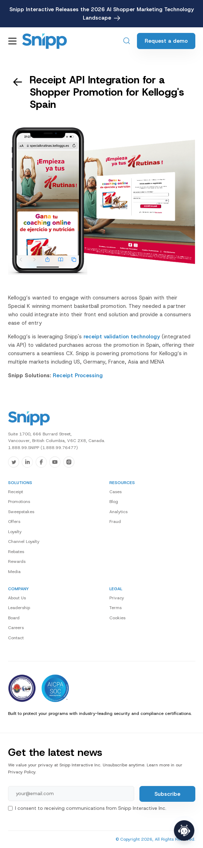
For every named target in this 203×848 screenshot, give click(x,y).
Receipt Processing (78, 375)
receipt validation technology (122, 336)
